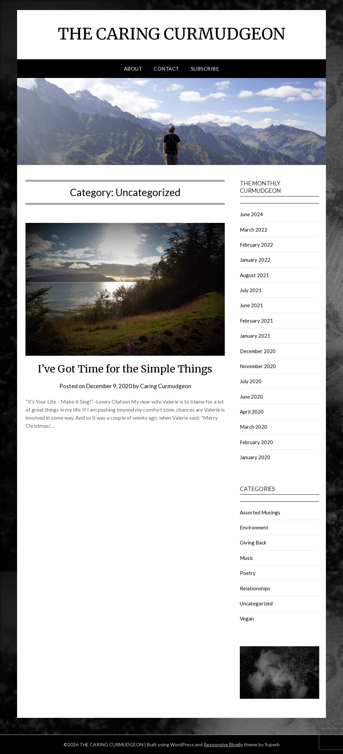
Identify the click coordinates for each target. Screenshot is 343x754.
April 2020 (252, 412)
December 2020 (258, 351)
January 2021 (255, 336)
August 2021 (254, 275)
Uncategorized (256, 603)
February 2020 (256, 442)
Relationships (255, 588)
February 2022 (256, 245)
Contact (166, 69)
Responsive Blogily (223, 744)
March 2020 (253, 427)
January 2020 (255, 457)
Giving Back (253, 542)
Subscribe (205, 69)
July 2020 (251, 381)
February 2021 (256, 321)
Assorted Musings (260, 512)
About (133, 69)
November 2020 (258, 366)
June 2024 (251, 214)
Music (246, 558)
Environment (254, 527)
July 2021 (251, 290)
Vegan (247, 618)
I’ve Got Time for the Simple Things (125, 368)
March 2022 (253, 230)
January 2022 (255, 260)
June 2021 (251, 305)
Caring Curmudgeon (165, 386)
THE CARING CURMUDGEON (171, 34)
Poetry (248, 573)
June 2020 (251, 397)
